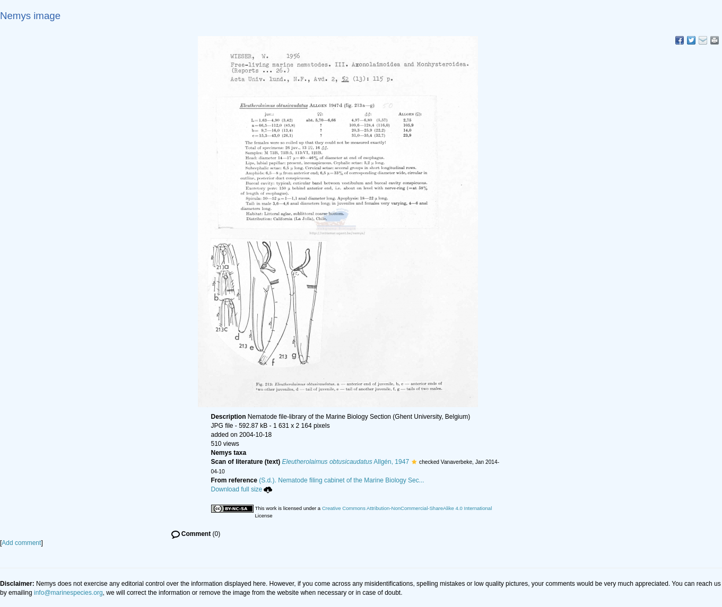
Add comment (21, 543)
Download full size (242, 489)
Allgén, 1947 (346, 461)
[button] (414, 461)
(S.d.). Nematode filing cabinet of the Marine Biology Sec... (341, 480)
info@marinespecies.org (68, 592)
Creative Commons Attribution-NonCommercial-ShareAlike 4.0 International (407, 508)
